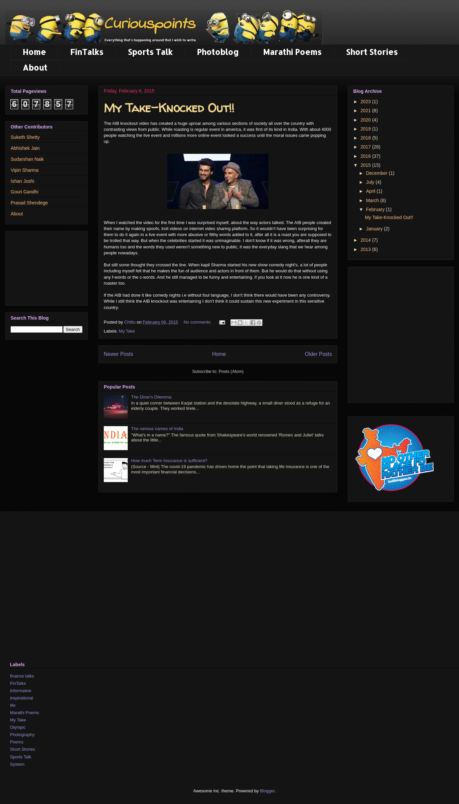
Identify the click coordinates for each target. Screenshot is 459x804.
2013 (366, 249)
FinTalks (86, 52)
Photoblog (218, 52)
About (35, 67)
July (371, 182)
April (371, 191)
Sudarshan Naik (27, 159)
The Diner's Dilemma (151, 397)
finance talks (22, 675)
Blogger (267, 790)
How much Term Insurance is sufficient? (169, 460)
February (376, 209)
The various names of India (157, 428)
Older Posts (318, 354)
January (375, 228)
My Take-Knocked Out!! (169, 108)
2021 (366, 110)
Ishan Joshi (22, 181)
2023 (366, 101)
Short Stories (372, 52)
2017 (366, 146)
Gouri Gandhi (24, 191)
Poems (16, 741)
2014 (366, 240)
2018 (366, 137)
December (377, 173)
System (17, 764)
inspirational (21, 697)
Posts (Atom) (231, 371)
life (13, 705)
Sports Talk (150, 52)
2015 (366, 165)
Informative (20, 690)
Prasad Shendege (29, 202)
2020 (366, 120)
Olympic (18, 727)
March (373, 200)
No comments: (198, 322)
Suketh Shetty (25, 137)
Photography (22, 734)
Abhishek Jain (25, 148)
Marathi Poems (292, 52)
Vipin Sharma (25, 170)
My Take (18, 719)
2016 (366, 156)
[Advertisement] (46, 267)
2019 (366, 129)
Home (34, 52)
